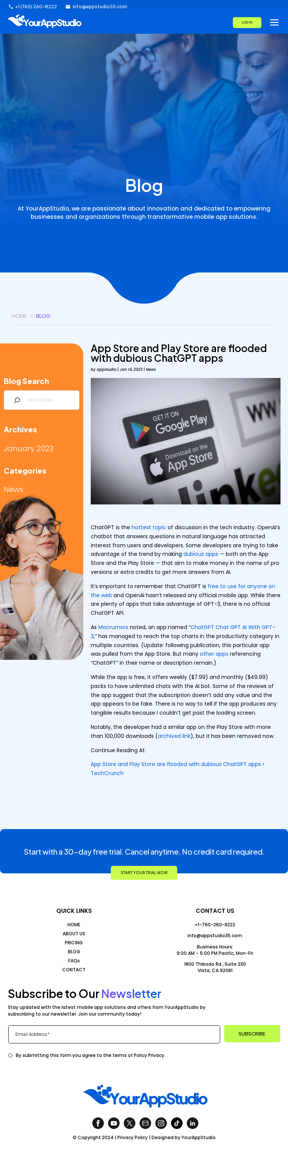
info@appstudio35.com (215, 935)
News (13, 489)
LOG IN (247, 22)
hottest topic (149, 527)
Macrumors (113, 627)
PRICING (74, 942)
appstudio (106, 369)
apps (212, 554)
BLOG (74, 951)
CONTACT (74, 969)
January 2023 (28, 448)
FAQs (74, 960)
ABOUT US (74, 933)
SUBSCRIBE (252, 1034)
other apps (214, 654)
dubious (193, 554)
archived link (174, 736)
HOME (74, 924)
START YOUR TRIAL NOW (144, 872)
